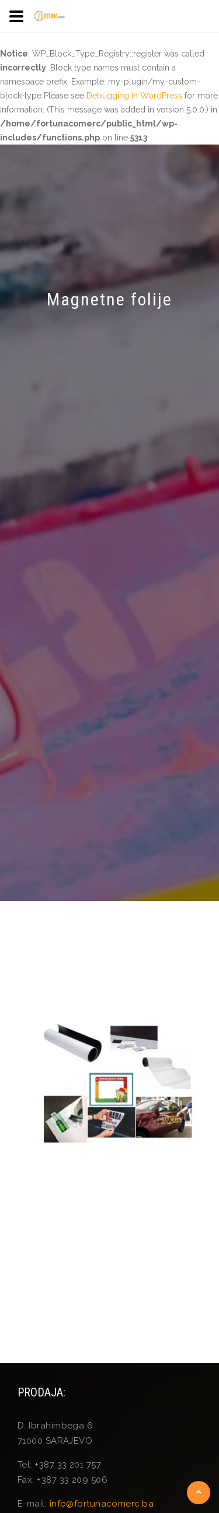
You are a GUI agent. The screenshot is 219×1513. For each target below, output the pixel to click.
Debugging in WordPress (134, 95)
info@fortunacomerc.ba (102, 1503)
